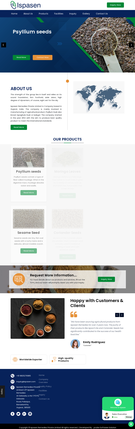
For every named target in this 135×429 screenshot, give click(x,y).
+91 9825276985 (18, 375)
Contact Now (44, 58)
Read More (22, 58)
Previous (3, 44)
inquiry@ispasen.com (20, 381)
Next (131, 44)
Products (43, 13)
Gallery (86, 13)
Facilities (58, 13)
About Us (28, 13)
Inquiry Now (115, 5)
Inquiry (72, 13)
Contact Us (102, 13)
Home (14, 13)
